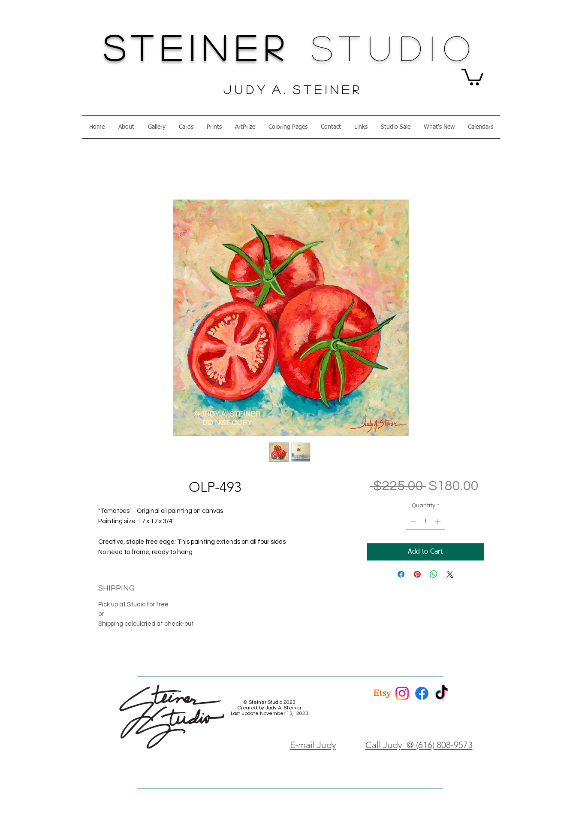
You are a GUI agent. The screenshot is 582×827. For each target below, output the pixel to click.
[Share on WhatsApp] (433, 574)
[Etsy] (382, 693)
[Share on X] (450, 574)
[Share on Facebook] (401, 574)
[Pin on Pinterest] (417, 574)
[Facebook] (422, 693)
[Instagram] (402, 693)
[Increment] (438, 521)
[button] (472, 76)
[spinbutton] (425, 521)
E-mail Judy (313, 744)
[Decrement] (412, 521)
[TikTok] (441, 693)
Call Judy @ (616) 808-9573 (419, 744)
